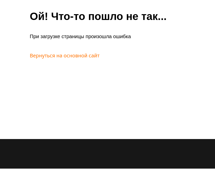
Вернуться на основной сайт (65, 55)
